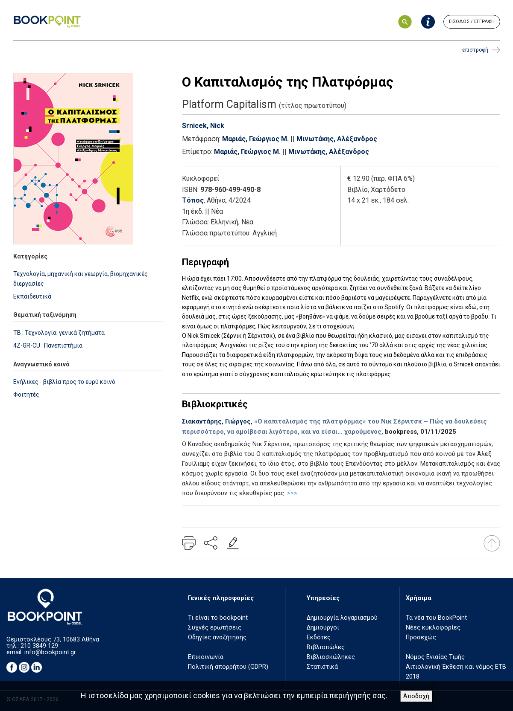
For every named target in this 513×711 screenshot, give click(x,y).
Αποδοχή (416, 696)
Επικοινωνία (205, 657)
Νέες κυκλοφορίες (433, 627)
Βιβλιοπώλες (326, 647)
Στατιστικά (322, 666)
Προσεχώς (421, 637)
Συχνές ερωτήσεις (214, 627)
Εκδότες (319, 637)
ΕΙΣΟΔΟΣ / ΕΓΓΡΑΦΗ (472, 21)
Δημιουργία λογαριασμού (342, 617)
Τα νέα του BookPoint (436, 617)
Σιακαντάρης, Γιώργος (216, 421)
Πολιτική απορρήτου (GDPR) (228, 666)
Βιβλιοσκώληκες (331, 657)
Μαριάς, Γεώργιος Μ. (255, 139)
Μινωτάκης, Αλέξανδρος (336, 139)
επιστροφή (481, 50)
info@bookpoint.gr (50, 652)
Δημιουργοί (323, 627)
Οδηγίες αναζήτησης (217, 637)
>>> (292, 493)
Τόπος (193, 200)
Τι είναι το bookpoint (218, 617)
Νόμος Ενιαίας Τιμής (435, 657)
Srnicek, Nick (203, 126)
